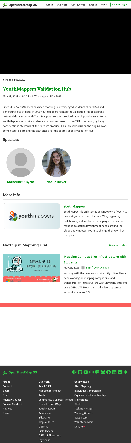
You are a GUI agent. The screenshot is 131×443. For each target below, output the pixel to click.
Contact (7, 386)
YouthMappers (75, 206)
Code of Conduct (12, 404)
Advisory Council (12, 399)
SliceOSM (44, 417)
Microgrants (81, 399)
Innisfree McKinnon (95, 267)
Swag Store (81, 417)
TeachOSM (45, 386)
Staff (6, 395)
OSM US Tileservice (50, 435)
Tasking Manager (83, 408)
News (104, 4)
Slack (77, 404)
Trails (42, 395)
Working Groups (83, 413)
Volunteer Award (84, 422)
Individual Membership (87, 390)
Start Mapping (82, 386)
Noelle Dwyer (56, 182)
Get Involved (78, 4)
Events (93, 4)
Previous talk (118, 245)
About (49, 4)
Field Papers (46, 431)
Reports (7, 408)
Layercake (44, 440)
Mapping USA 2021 (14, 79)
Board (6, 390)
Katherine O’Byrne (21, 182)
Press (6, 413)
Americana (45, 413)
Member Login (119, 4)
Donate (79, 426)
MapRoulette (46, 422)
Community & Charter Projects (56, 399)
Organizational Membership (90, 395)
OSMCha (43, 426)
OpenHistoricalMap (50, 404)
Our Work (62, 4)
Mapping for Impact (50, 390)
